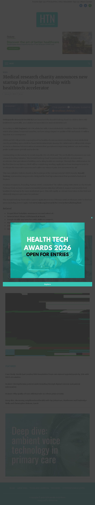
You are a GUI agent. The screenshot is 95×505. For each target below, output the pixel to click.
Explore (47, 284)
